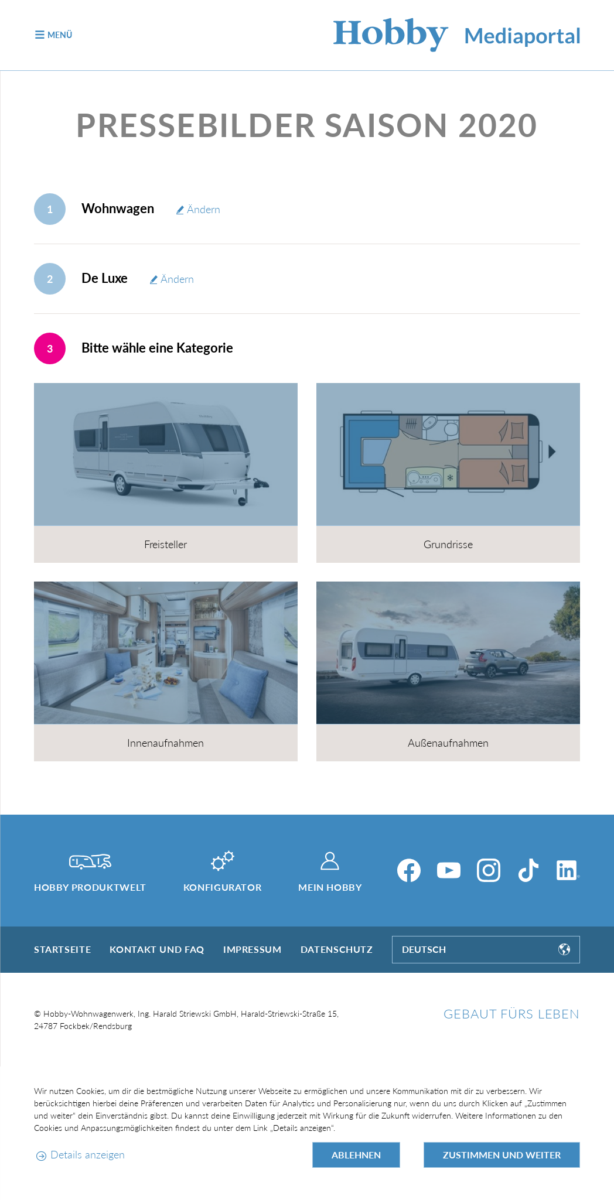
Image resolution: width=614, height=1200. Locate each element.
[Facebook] (409, 870)
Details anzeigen (87, 1154)
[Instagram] (488, 870)
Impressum (252, 949)
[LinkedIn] (568, 870)
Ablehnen (356, 1154)
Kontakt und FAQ (157, 949)
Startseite (62, 949)
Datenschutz (337, 949)
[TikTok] (528, 870)
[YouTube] (448, 870)
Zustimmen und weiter (502, 1154)
